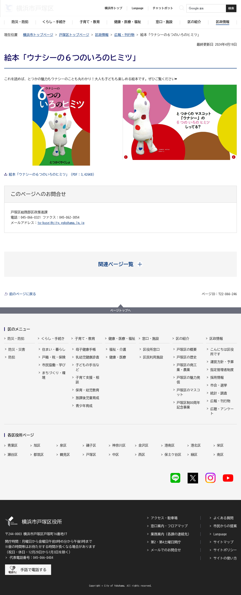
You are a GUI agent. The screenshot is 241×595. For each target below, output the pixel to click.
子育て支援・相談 (87, 380)
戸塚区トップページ (74, 34)
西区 (141, 454)
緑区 (194, 454)
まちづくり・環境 (54, 375)
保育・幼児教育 (87, 390)
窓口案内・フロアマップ (169, 526)
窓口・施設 (150, 338)
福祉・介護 (117, 349)
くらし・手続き (53, 338)
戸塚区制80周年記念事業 (188, 405)
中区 (115, 454)
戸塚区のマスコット (188, 392)
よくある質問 (223, 518)
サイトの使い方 (225, 558)
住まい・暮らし (54, 349)
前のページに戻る (22, 294)
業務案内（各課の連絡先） (171, 534)
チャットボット (163, 8)
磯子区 (91, 445)
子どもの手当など (87, 367)
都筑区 (39, 454)
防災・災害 (16, 349)
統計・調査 (218, 393)
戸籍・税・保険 (54, 357)
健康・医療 (117, 357)
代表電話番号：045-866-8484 (31, 557)
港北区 (196, 445)
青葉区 (13, 445)
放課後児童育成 (87, 397)
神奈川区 (119, 445)
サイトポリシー (225, 550)
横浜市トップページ (38, 34)
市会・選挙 (218, 385)
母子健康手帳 (86, 349)
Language (220, 534)
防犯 (11, 357)
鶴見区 (65, 454)
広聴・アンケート (222, 411)
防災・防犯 (16, 338)
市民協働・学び (54, 365)
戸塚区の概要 (187, 349)
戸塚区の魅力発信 (188, 380)
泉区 (63, 445)
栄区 (220, 445)
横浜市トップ (113, 8)
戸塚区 (91, 454)
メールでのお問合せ (166, 550)
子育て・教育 (85, 338)
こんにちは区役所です (222, 352)
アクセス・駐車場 (164, 518)
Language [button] (137, 8)
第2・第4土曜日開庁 (166, 542)
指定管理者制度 (222, 369)
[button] (120, 264)
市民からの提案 (225, 526)
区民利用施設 (153, 357)
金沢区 (143, 445)
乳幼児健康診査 (87, 357)
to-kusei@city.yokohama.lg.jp (60, 222)
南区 (220, 454)
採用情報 (217, 377)
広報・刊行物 (124, 34)
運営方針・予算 (222, 361)
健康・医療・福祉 (121, 338)
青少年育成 (84, 405)
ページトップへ (120, 310)
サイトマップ (223, 542)
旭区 (37, 445)
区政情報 (101, 34)
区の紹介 (182, 338)
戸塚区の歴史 (187, 357)
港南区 (170, 445)
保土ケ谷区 (173, 454)
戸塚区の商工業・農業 (187, 367)
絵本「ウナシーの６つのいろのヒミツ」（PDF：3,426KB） (52, 174)
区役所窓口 (151, 349)
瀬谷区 (13, 454)
